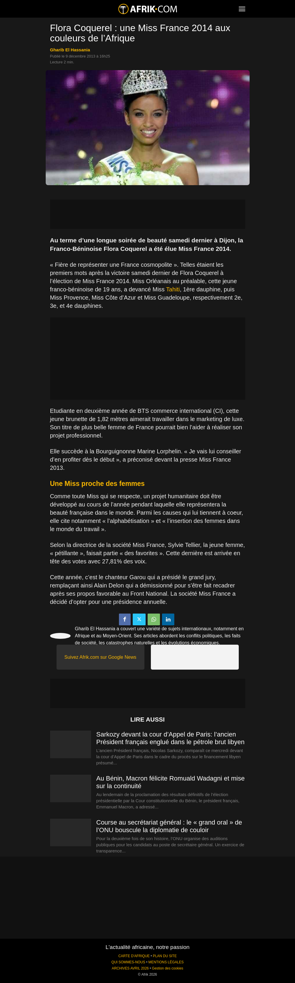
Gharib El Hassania (70, 49)
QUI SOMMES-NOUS (128, 962)
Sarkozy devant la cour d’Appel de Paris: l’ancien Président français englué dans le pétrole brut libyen (170, 738)
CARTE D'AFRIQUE (134, 956)
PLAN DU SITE (165, 956)
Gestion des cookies (167, 968)
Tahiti (173, 289)
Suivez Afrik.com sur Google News (100, 657)
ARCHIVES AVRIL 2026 (130, 968)
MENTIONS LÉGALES (166, 962)
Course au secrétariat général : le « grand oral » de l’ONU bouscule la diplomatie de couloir (169, 826)
